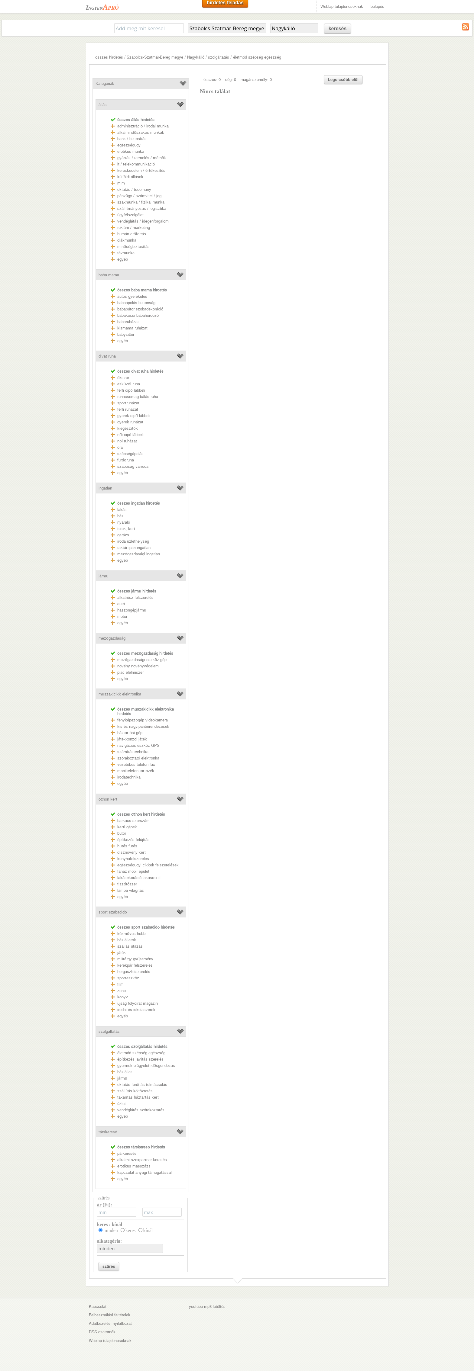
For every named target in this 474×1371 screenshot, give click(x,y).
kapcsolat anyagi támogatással (144, 1172)
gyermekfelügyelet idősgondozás (146, 1065)
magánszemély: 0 (256, 79)
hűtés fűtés (127, 846)
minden (110, 1230)
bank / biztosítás (132, 138)
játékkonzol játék (132, 739)
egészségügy (129, 145)
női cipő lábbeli (130, 434)
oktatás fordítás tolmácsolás (142, 1084)
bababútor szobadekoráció (140, 309)
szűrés (108, 1266)
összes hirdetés (109, 57)
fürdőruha (125, 460)
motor (122, 616)
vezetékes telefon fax (136, 764)
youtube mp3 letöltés (207, 1306)
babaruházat (128, 321)
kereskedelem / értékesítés (141, 170)
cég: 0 (230, 79)
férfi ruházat (127, 409)
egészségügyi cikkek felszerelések (148, 865)
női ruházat (127, 441)
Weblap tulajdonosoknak (341, 6)
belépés (377, 6)
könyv (122, 997)
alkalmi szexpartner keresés (142, 1159)
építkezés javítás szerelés (140, 1059)
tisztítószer (127, 884)
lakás (122, 509)
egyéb (122, 259)
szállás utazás (130, 946)
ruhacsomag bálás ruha (137, 396)
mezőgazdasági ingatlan (138, 554)
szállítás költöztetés (135, 1091)
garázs (123, 535)
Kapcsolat (97, 1306)
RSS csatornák (102, 1332)
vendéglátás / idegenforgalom (143, 221)
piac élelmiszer (130, 672)
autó (121, 604)
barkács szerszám (133, 820)
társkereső (108, 1132)
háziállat (124, 1072)
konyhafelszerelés (133, 858)
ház (120, 516)
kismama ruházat (132, 328)
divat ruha (107, 356)
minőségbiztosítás (133, 246)
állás (103, 104)
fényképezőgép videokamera (142, 720)
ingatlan (105, 488)
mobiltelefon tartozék (135, 771)
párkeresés (127, 1153)
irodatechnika (129, 777)
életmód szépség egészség (257, 57)
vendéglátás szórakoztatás (140, 1110)
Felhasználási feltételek (109, 1315)
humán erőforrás (131, 234)
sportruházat (128, 403)
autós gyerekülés (132, 296)
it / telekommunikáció (136, 164)
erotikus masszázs (134, 1166)
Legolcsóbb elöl (343, 79)
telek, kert (126, 528)
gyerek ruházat (130, 422)
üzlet (121, 1103)
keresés (338, 28)
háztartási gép (129, 732)
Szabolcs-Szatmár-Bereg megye (155, 57)
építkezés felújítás (133, 839)
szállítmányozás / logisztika (141, 208)
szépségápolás (130, 453)
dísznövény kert (131, 852)
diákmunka (126, 240)
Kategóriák (105, 83)
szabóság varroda (132, 466)
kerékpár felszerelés (135, 965)
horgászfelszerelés (133, 971)
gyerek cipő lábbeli (133, 415)
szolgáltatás (218, 57)
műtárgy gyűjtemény (135, 959)
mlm (121, 183)
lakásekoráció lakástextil (139, 877)
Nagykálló (195, 57)
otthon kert (108, 799)
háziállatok (126, 940)
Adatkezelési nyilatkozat (110, 1323)
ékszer (123, 377)
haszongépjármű (131, 610)
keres (130, 1230)
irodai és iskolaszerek (136, 1009)
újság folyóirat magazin (137, 1003)
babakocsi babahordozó (138, 315)
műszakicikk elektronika (120, 694)
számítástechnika (132, 752)
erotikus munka (130, 151)
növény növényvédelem (138, 666)
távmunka (126, 253)
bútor (121, 833)
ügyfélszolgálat (130, 215)
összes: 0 (212, 79)
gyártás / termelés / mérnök (141, 158)
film (120, 984)
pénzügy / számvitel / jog (139, 196)
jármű (103, 576)
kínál (148, 1230)
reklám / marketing (133, 227)
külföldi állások (130, 177)
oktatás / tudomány (134, 189)
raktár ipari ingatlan (134, 547)
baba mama (109, 275)
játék (121, 952)
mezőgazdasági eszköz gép (141, 659)
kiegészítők (127, 428)
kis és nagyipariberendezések (143, 726)
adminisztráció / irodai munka (143, 126)
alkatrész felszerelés (135, 597)
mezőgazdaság (112, 638)
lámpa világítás (130, 890)
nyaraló (123, 522)
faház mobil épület (133, 871)
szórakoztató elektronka (138, 758)
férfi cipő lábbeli (131, 390)
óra (120, 447)
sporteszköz (128, 978)
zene (121, 990)
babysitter (125, 334)
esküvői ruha (128, 384)
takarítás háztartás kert (138, 1097)
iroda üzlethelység (133, 541)
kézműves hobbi (131, 933)
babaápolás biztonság (136, 302)
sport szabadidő (113, 912)
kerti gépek (127, 827)
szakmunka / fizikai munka (140, 202)
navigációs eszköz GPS (138, 745)
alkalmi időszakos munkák (140, 132)
